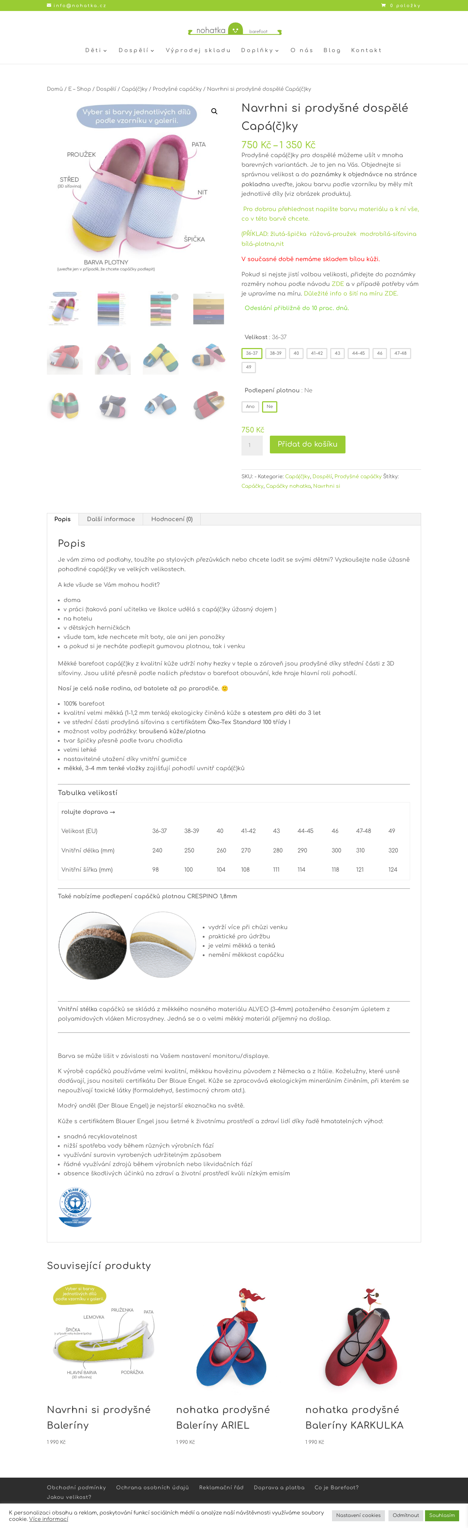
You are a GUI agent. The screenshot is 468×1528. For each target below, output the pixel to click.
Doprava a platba (279, 1487)
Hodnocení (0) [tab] (171, 519)
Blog (332, 51)
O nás (302, 51)
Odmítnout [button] (406, 1515)
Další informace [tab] (111, 519)
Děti (93, 51)
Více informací (48, 1519)
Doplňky (257, 51)
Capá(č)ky (134, 89)
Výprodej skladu (199, 51)
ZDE (338, 284)
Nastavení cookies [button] (358, 1515)
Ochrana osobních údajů (152, 1487)
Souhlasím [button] (442, 1515)
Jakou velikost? (69, 1497)
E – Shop (79, 89)
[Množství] (252, 446)
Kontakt (366, 51)
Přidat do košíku (308, 444)
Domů (55, 89)
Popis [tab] (62, 519)
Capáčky (252, 486)
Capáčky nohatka (288, 486)
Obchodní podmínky (76, 1487)
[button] (214, 111)
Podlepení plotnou (278, 390)
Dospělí (134, 51)
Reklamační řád (221, 1487)
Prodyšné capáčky (177, 89)
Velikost (266, 337)
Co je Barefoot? (337, 1487)
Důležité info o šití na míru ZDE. (351, 294)
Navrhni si (326, 486)
